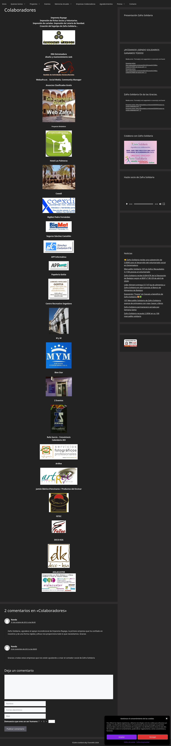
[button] (167, 718)
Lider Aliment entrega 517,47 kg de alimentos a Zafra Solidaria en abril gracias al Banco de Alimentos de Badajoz (144, 287)
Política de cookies (129, 742)
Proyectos (36, 4)
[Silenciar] (160, 204)
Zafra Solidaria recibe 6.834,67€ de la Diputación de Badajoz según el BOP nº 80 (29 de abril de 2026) (145, 278)
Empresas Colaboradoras (85, 4)
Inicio (4, 4)
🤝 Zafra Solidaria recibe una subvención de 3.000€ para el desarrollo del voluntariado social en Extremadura (145, 262)
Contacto (132, 4)
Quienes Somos (19, 4)
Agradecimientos (106, 4)
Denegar (152, 737)
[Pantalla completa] (164, 204)
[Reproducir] (127, 204)
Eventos (47, 4)
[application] (145, 70)
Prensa (122, 4)
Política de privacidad (142, 742)
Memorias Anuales (64, 4)
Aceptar (122, 737)
